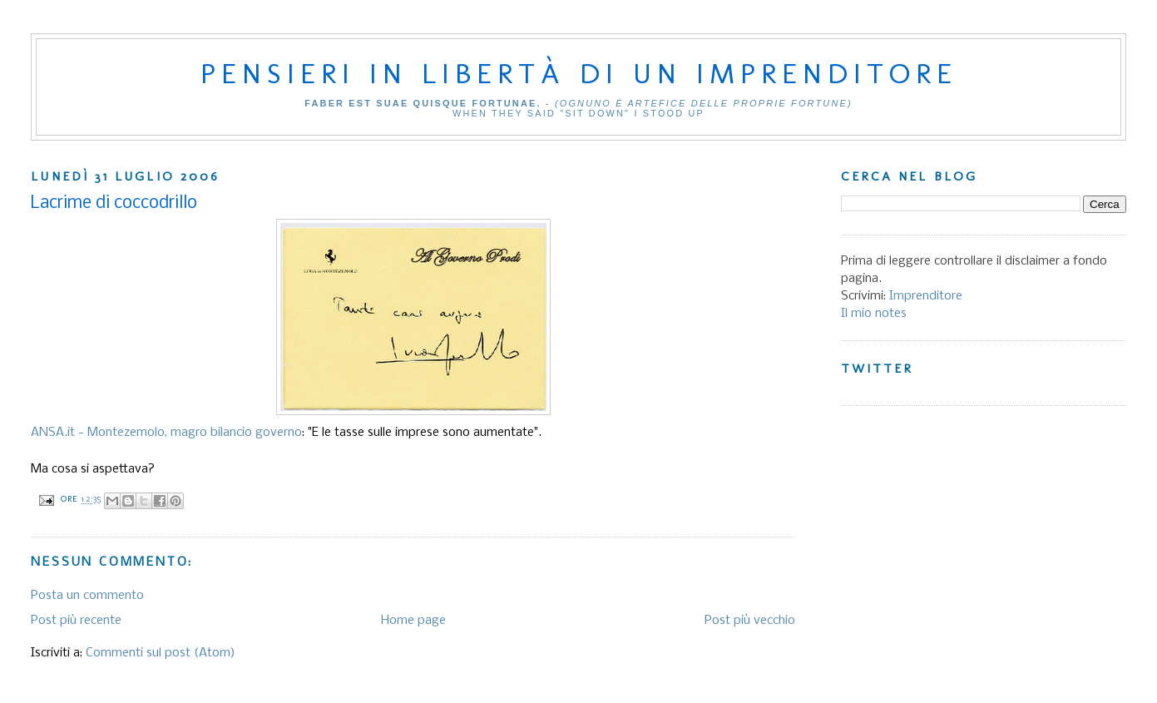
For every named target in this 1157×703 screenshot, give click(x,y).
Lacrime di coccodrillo (114, 203)
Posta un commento (87, 595)
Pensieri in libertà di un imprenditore (578, 73)
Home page (413, 620)
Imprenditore (925, 296)
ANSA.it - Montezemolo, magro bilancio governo (166, 432)
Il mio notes (874, 313)
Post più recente (76, 620)
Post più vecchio (750, 620)
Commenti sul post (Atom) (160, 653)
